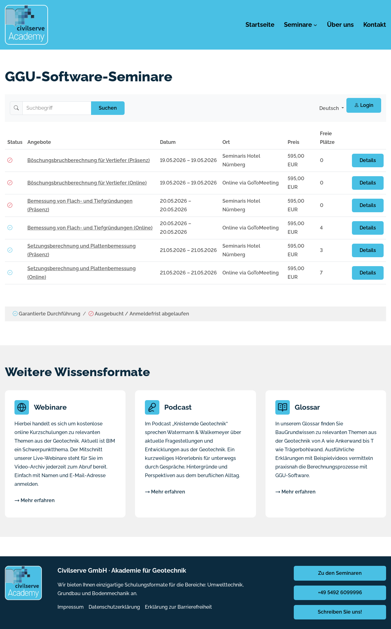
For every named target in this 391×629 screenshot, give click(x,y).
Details (368, 160)
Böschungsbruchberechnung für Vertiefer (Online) (87, 183)
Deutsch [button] (329, 108)
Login (363, 105)
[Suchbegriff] (56, 108)
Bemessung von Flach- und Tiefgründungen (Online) (90, 228)
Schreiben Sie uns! (340, 612)
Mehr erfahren (34, 500)
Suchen (108, 108)
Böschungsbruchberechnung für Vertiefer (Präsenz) (88, 160)
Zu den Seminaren (340, 573)
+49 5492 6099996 (340, 592)
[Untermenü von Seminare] (315, 25)
